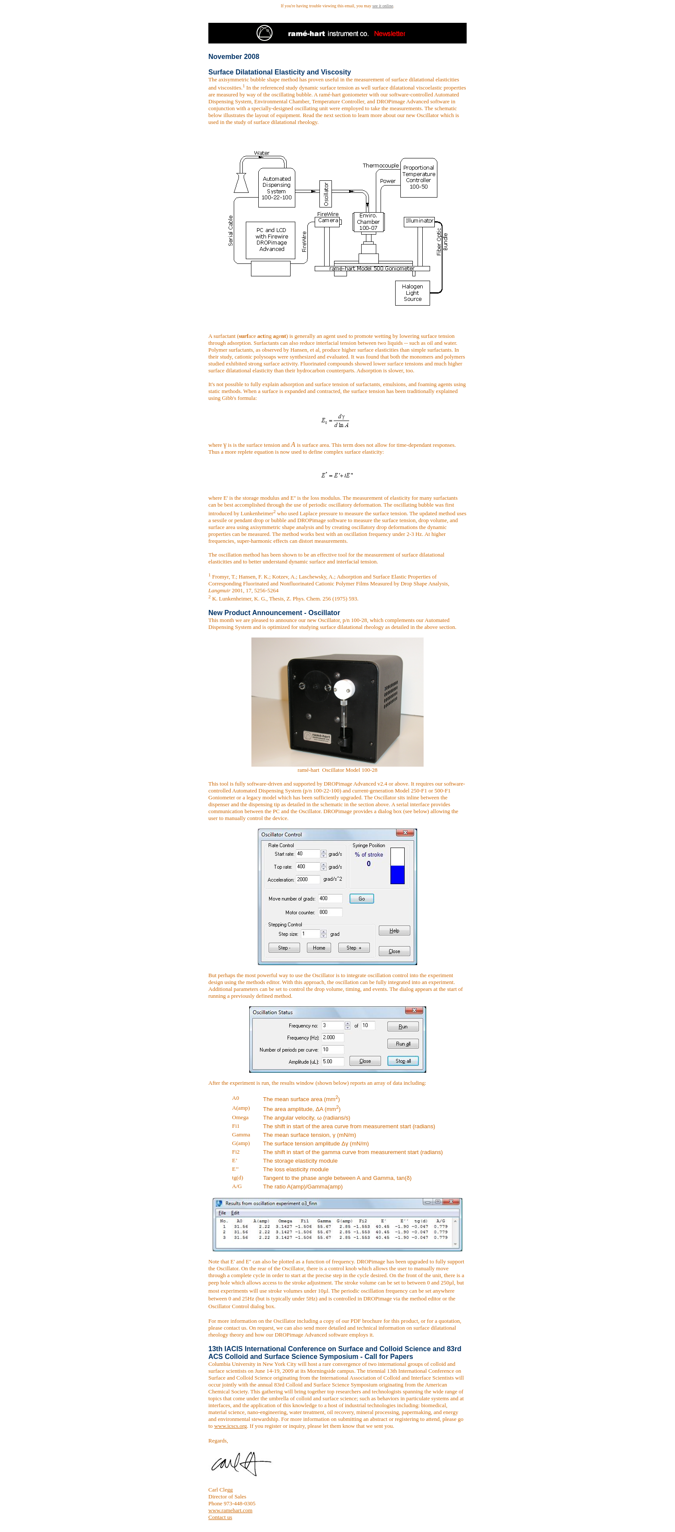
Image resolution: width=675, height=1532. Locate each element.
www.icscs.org (230, 1426)
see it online (382, 5)
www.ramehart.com (230, 1510)
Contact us (220, 1517)
